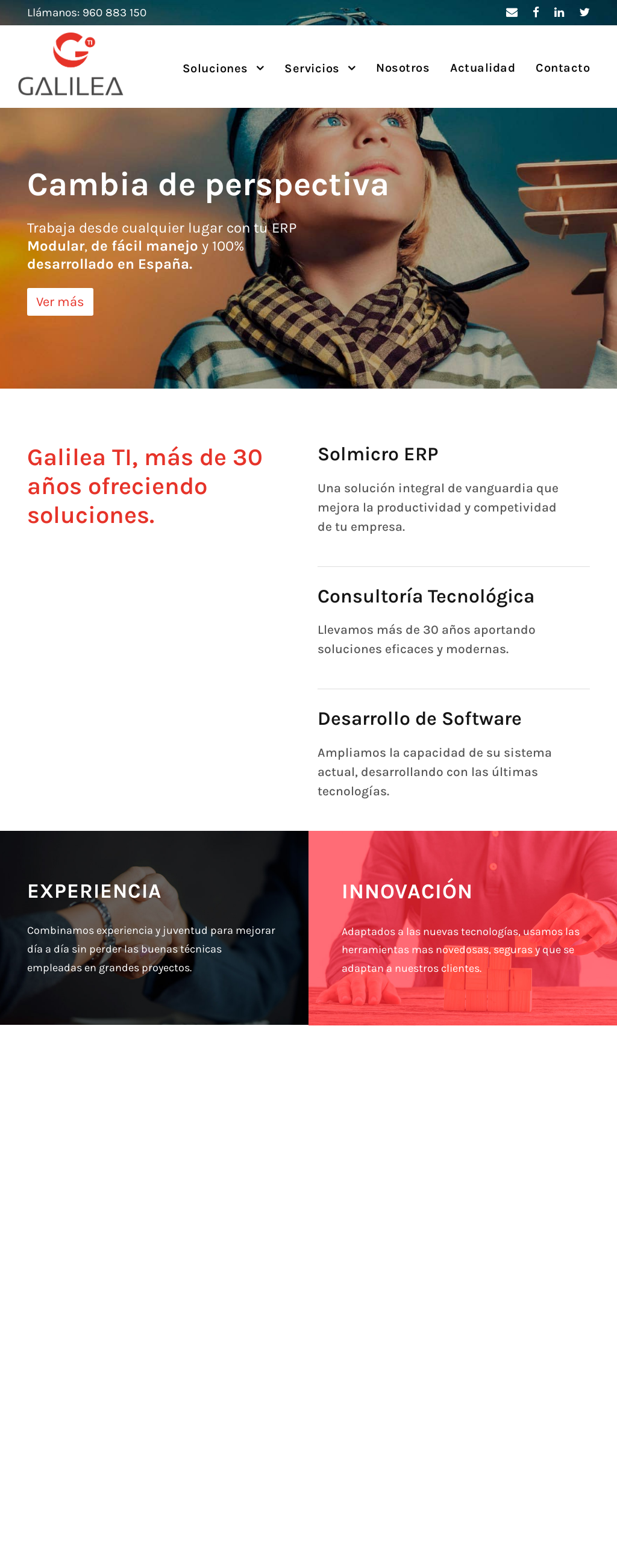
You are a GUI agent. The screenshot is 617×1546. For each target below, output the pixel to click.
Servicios (312, 68)
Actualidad (482, 68)
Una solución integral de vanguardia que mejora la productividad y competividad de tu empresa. (438, 507)
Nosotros (403, 68)
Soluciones (215, 68)
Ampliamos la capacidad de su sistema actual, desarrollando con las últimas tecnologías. (435, 771)
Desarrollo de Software (420, 718)
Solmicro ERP (378, 454)
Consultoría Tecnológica (426, 596)
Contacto (563, 68)
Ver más (60, 302)
